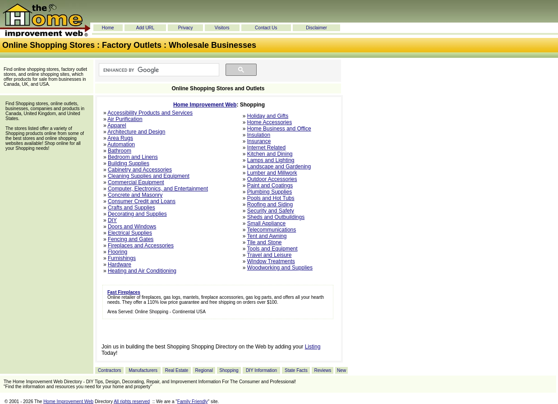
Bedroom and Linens (133, 157)
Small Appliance (266, 223)
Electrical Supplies (130, 233)
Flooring (117, 252)
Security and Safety (270, 211)
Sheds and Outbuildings (275, 217)
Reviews (322, 370)
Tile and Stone (264, 242)
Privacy (185, 27)
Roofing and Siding (270, 204)
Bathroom (119, 151)
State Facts (296, 370)
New (341, 370)
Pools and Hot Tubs (271, 198)
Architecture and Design (136, 132)
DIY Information (261, 370)
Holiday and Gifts (267, 116)
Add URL (145, 27)
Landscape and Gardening (279, 166)
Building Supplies (128, 163)
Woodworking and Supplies (280, 268)
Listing (313, 347)
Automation (121, 144)
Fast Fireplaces (123, 292)
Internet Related (266, 147)
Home (108, 27)
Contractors (109, 370)
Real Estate (177, 370)
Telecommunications (271, 230)
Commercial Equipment (136, 182)
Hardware (119, 264)
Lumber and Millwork (272, 173)
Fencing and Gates (130, 239)
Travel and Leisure (269, 255)
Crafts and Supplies (131, 207)
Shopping (228, 370)
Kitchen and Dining (270, 154)
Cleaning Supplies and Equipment (148, 176)
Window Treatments (271, 261)
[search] (158, 70)
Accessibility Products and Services (150, 113)
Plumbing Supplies (269, 192)
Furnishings (122, 258)
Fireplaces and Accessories (141, 245)
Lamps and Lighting (271, 160)
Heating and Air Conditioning (142, 271)
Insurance (259, 141)
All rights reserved (132, 401)
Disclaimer (316, 27)
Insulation (258, 135)
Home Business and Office (279, 128)
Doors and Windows (132, 226)
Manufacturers (143, 370)
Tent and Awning (267, 236)
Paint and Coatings (270, 185)
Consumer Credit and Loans (141, 201)
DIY (112, 220)
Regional (203, 370)
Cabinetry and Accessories (140, 170)
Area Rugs (120, 138)
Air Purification (124, 119)
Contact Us (266, 27)
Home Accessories (269, 122)
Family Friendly (192, 401)
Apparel (116, 125)
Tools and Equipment (272, 249)
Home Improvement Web (204, 105)
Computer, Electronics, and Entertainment (158, 189)
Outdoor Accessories (272, 179)
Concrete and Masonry (135, 195)
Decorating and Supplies (137, 214)
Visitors (222, 27)
